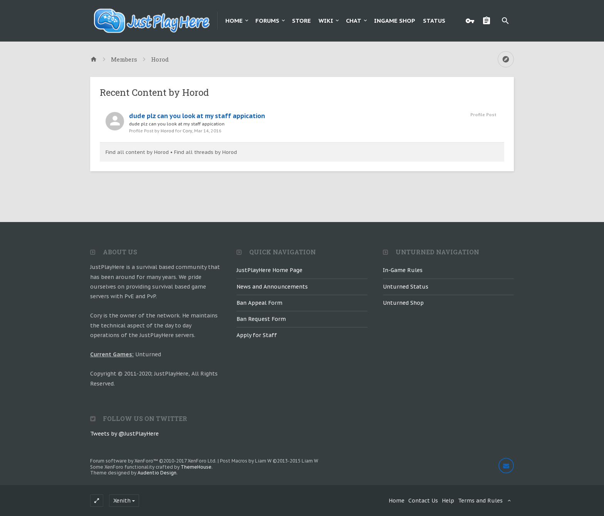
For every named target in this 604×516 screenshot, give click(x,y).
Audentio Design (157, 473)
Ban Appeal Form (259, 302)
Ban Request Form (261, 319)
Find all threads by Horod (205, 152)
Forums (267, 20)
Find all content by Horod (137, 152)
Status (434, 20)
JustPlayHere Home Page (269, 270)
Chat (353, 20)
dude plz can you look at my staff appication (197, 116)
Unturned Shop (403, 302)
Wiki (326, 20)
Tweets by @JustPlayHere (124, 433)
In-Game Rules (403, 270)
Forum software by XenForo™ (153, 461)
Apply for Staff (257, 335)
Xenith (122, 500)
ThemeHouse (196, 467)
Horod (167, 131)
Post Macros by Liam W (269, 461)
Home (234, 20)
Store (301, 20)
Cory (187, 131)
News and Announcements (272, 286)
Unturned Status (405, 286)
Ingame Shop (394, 20)
